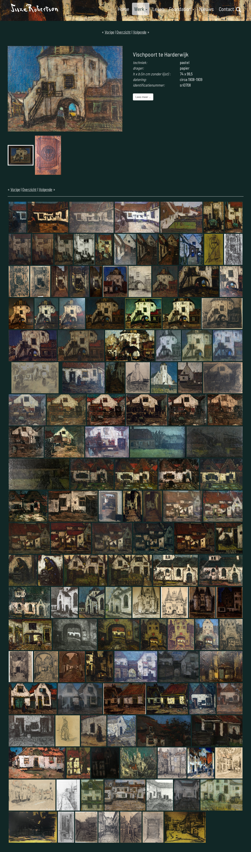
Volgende (140, 32)
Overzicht (123, 32)
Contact (226, 9)
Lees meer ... (143, 97)
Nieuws (206, 9)
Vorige (109, 32)
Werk (140, 9)
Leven (158, 9)
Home (123, 9)
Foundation (181, 9)
